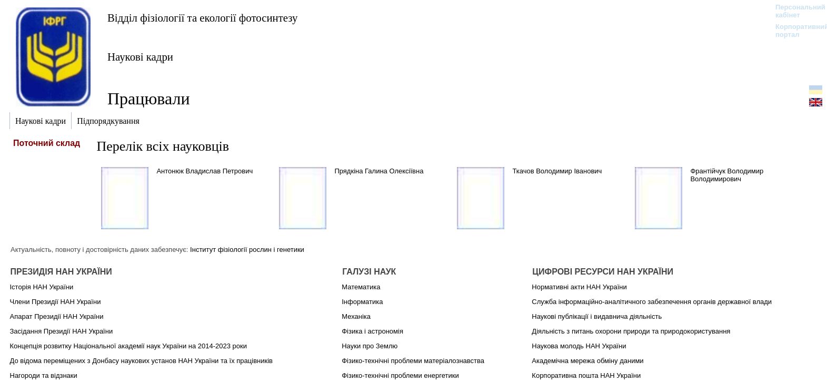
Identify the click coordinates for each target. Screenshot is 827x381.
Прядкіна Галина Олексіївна (378, 171)
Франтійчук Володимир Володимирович (726, 175)
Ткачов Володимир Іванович (557, 171)
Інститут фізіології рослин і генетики (247, 249)
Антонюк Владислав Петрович (204, 171)
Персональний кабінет (795, 11)
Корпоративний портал (795, 30)
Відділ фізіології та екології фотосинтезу (202, 18)
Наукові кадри (140, 57)
